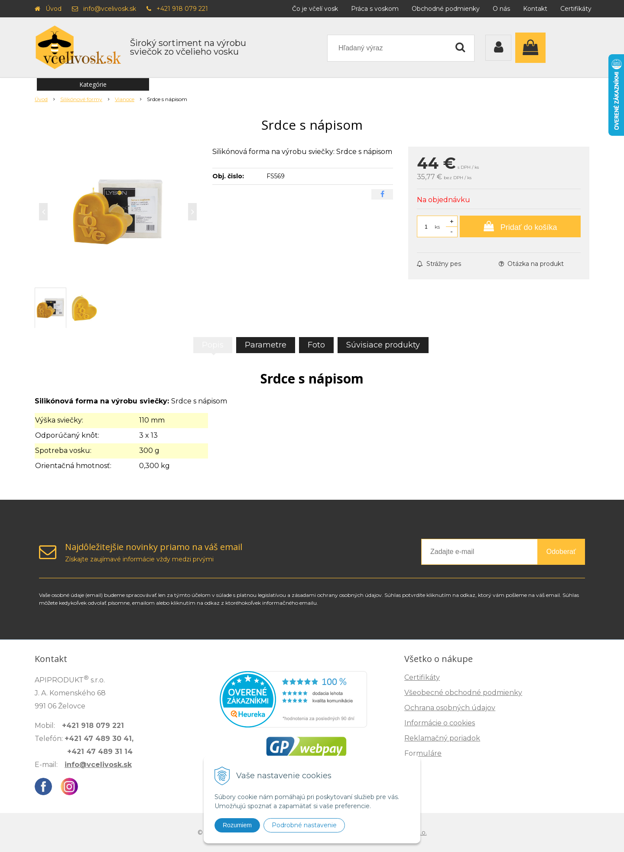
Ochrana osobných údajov (449, 708)
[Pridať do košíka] (520, 226)
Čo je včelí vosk (315, 9)
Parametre (265, 345)
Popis (213, 345)
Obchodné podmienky (446, 9)
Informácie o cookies (439, 723)
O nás (501, 9)
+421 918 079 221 (182, 9)
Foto (316, 345)
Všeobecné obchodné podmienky (463, 692)
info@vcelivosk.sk (109, 9)
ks (437, 226)
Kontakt (535, 9)
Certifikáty (576, 9)
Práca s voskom (375, 9)
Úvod (54, 9)
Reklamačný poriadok (442, 738)
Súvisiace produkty (383, 345)
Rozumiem (237, 825)
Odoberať (561, 551)
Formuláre (423, 753)
